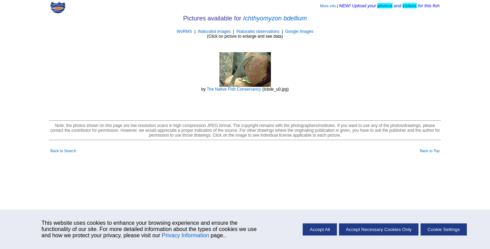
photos (384, 5)
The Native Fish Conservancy (234, 89)
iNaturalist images (214, 31)
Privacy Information (185, 235)
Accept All (320, 229)
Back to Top (430, 151)
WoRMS (184, 31)
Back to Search (63, 151)
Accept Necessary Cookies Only (379, 229)
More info (328, 6)
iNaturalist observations (258, 31)
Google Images (299, 31)
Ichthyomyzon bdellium (275, 18)
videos (410, 5)
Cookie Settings (443, 229)
